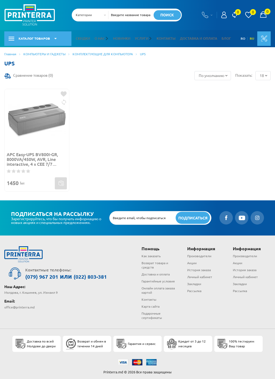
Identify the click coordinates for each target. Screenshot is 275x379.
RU (250, 37)
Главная (10, 51)
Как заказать (151, 253)
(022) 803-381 (103, 274)
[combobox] (91, 15)
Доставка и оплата (191, 37)
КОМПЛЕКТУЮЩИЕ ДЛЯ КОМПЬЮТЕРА (103, 51)
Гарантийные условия (158, 279)
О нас (99, 37)
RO (241, 37)
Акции (192, 260)
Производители (199, 253)
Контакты (161, 37)
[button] (106, 37)
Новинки (119, 37)
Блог (217, 37)
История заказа (199, 267)
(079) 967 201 (46, 274)
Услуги (138, 37)
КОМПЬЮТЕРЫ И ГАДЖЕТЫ (44, 51)
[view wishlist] (248, 15)
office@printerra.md (19, 304)
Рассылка (194, 288)
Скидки (82, 37)
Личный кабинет (199, 274)
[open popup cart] (263, 15)
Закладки (194, 281)
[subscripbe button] (192, 215)
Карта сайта (151, 304)
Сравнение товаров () (33, 73)
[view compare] (234, 15)
